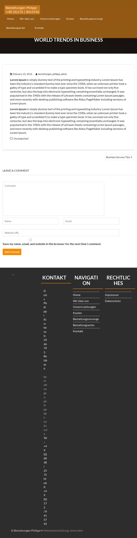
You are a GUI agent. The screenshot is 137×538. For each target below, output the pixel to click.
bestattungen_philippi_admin (51, 74)
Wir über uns (27, 18)
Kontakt (39, 27)
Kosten (70, 18)
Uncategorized (21, 138)
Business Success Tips (118, 157)
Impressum (112, 294)
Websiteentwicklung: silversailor (24, 530)
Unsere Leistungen (50, 18)
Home (10, 18)
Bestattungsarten (15, 27)
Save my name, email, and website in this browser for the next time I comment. (52, 243)
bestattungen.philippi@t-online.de (45, 405)
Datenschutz (113, 301)
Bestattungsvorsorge (91, 18)
